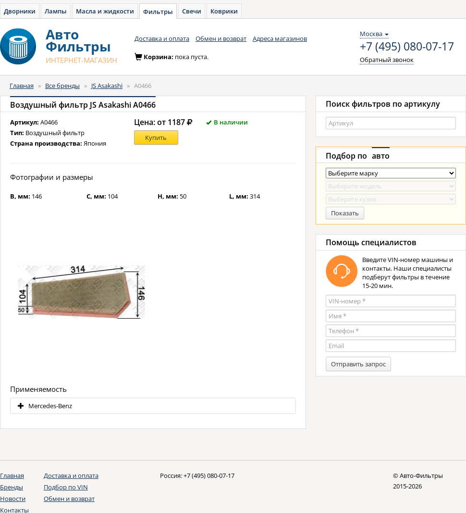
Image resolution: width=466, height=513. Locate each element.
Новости (12, 498)
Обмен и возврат (221, 38)
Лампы (56, 11)
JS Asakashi (107, 85)
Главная (22, 85)
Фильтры (158, 11)
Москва (374, 33)
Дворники (20, 11)
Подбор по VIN (66, 487)
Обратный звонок (387, 59)
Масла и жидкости (105, 11)
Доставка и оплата (162, 38)
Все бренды (62, 85)
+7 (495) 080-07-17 (407, 46)
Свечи (191, 11)
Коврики (224, 11)
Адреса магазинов (280, 38)
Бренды (11, 487)
